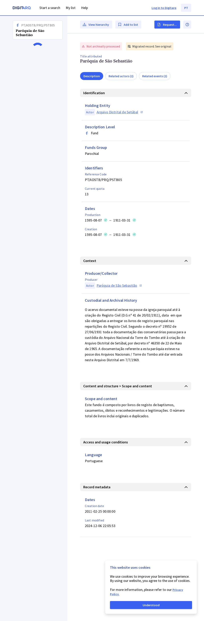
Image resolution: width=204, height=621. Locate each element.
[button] (33, 318)
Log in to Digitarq (164, 8)
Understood (151, 605)
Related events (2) (154, 76)
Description (91, 76)
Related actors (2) (121, 76)
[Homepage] (22, 8)
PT (186, 8)
